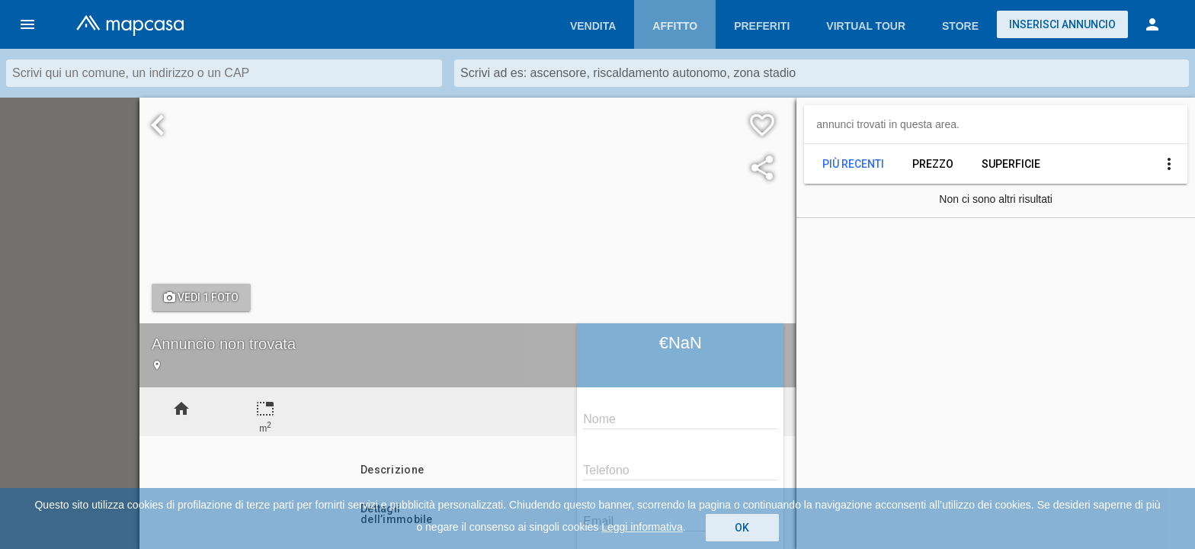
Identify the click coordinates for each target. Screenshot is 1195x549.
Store (960, 26)
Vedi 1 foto (201, 297)
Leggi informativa (642, 527)
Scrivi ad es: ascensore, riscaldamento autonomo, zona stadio (628, 72)
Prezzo (932, 164)
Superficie (1010, 164)
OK (742, 528)
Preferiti (762, 26)
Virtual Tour (865, 26)
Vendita (593, 26)
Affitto (674, 26)
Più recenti (853, 164)
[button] (27, 24)
